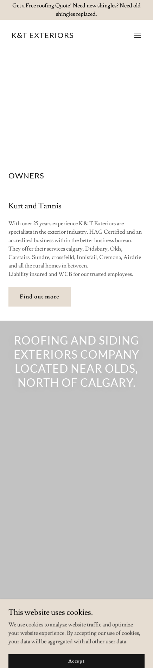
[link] (42, 36)
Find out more (39, 296)
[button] (137, 35)
